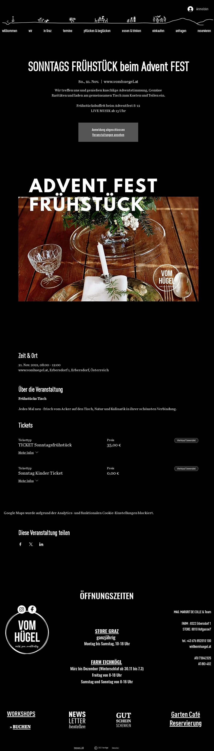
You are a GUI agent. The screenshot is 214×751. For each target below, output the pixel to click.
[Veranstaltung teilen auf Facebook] (20, 544)
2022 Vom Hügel (103, 748)
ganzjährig (107, 637)
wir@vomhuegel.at (200, 646)
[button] (77, 720)
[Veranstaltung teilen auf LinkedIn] (41, 544)
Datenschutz (115, 748)
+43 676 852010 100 (199, 640)
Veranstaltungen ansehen (108, 135)
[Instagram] (22, 609)
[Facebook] (32, 609)
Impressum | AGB (79, 748)
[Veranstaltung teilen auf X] (31, 544)
